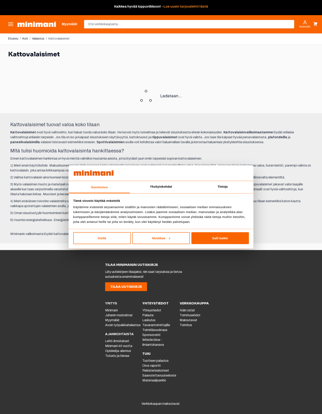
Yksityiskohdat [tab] (161, 186)
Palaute (148, 315)
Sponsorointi (151, 335)
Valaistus (38, 38)
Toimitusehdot (190, 315)
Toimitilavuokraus (154, 330)
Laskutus (148, 320)
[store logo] (36, 24)
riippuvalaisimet (164, 137)
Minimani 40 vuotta (118, 346)
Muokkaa (161, 238)
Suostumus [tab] (99, 187)
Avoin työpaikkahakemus (123, 325)
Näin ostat (187, 310)
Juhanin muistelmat (119, 315)
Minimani (111, 310)
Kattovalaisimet (59, 38)
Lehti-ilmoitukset (117, 341)
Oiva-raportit (151, 365)
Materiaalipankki (154, 380)
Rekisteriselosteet (155, 370)
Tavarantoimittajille (156, 325)
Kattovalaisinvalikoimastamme (248, 132)
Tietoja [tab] (223, 186)
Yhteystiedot (151, 310)
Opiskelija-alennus (118, 351)
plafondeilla (277, 137)
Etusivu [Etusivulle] (13, 38)
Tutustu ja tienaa (117, 355)
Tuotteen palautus (155, 360)
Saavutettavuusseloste (159, 375)
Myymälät (112, 320)
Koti (25, 38)
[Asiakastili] (304, 24)
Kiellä (102, 238)
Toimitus (186, 325)
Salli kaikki (220, 238)
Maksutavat (188, 320)
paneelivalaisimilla (25, 142)
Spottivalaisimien (111, 142)
